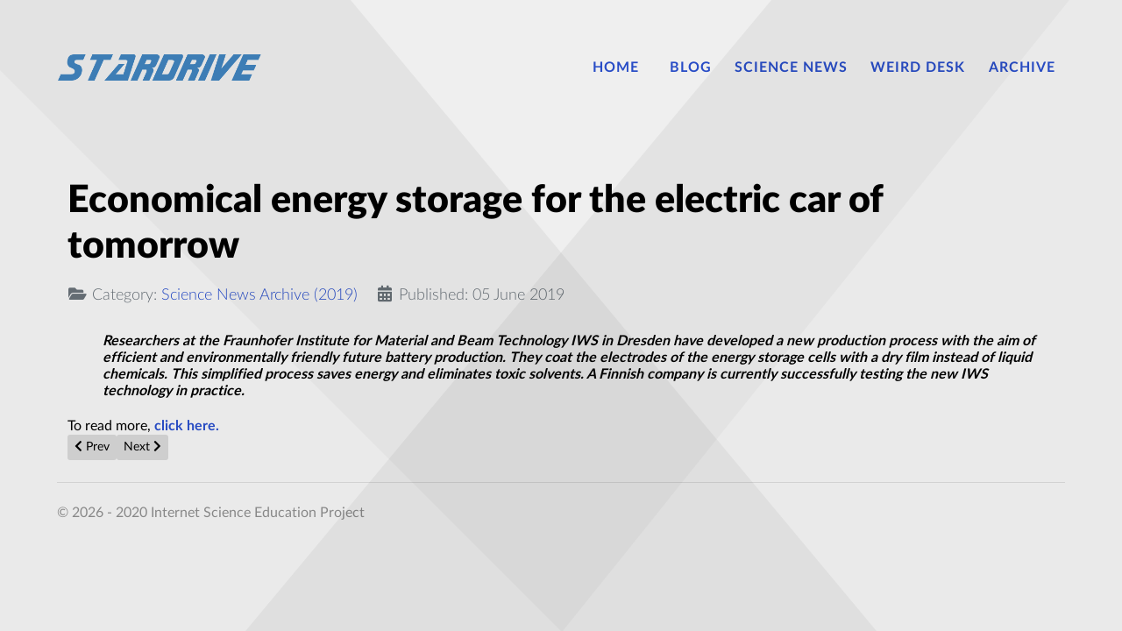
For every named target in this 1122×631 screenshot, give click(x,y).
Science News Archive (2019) (259, 295)
